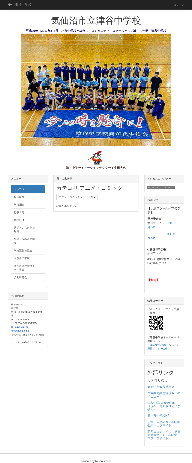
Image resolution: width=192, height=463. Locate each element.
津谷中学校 (23, 5)
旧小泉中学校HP (158, 415)
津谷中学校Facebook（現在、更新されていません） (163, 406)
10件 (91, 197)
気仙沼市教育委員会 (160, 387)
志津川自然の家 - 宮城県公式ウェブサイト (163, 423)
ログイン (179, 4)
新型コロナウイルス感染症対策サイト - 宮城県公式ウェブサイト (163, 435)
